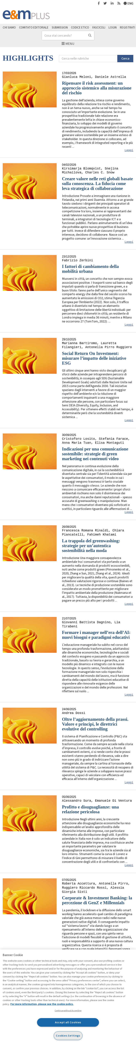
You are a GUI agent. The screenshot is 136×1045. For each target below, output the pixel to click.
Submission (60, 27)
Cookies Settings (68, 1036)
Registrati (127, 27)
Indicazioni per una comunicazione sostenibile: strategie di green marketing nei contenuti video (95, 454)
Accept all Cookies (68, 1022)
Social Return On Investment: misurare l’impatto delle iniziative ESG (94, 358)
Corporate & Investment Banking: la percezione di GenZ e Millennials (97, 900)
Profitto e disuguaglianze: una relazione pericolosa (90, 809)
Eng (128, 3)
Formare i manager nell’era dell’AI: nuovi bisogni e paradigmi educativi (96, 635)
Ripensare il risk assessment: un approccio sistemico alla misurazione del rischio (97, 88)
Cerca (125, 58)
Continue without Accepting (68, 1010)
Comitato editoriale (34, 27)
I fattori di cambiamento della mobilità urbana (90, 269)
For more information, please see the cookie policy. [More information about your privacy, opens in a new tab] (41, 1004)
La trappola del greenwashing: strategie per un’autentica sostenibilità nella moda (91, 545)
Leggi (129, 150)
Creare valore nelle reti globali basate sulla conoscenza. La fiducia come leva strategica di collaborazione (97, 183)
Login (113, 27)
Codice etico (80, 27)
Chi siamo (9, 27)
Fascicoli (98, 27)
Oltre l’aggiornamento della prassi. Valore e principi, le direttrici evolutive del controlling (95, 724)
